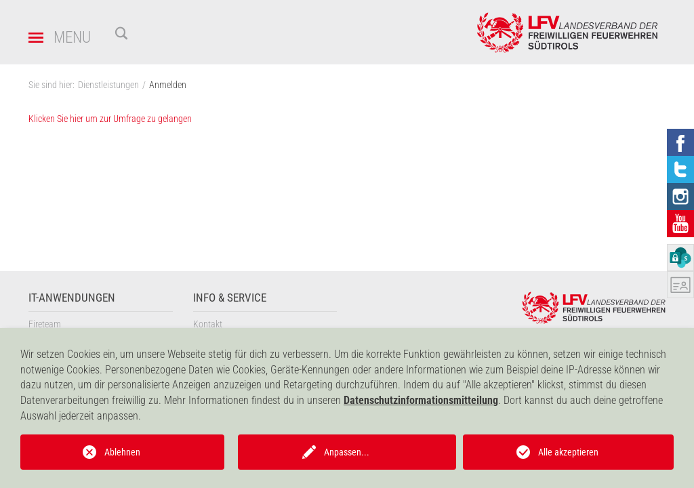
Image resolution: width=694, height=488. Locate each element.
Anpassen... (346, 452)
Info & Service (229, 297)
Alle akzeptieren (568, 452)
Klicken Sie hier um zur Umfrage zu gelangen (110, 118)
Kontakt (207, 324)
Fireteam (44, 324)
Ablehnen (122, 452)
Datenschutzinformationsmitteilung (421, 400)
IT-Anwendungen (71, 297)
